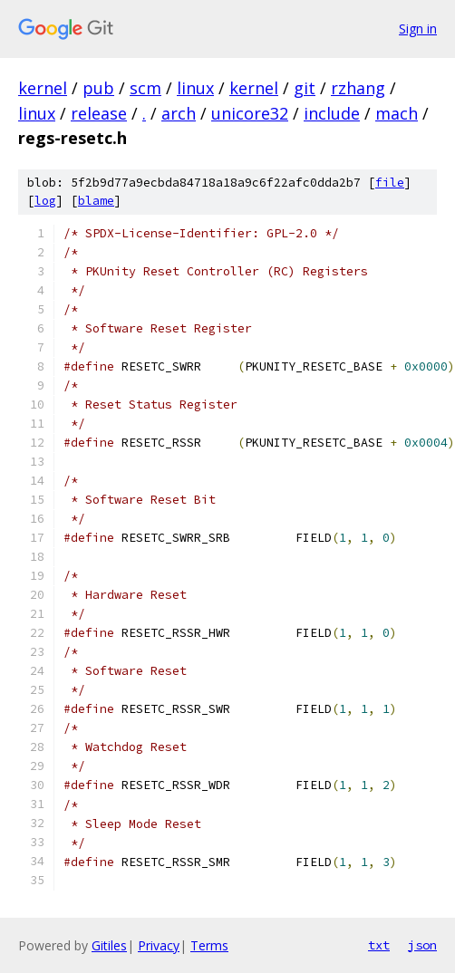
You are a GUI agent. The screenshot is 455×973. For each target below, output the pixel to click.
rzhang (358, 88)
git (304, 88)
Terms (209, 945)
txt (379, 945)
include (332, 113)
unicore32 (249, 113)
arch (178, 113)
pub (98, 88)
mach (396, 113)
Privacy (158, 945)
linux (195, 88)
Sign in (418, 28)
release (99, 113)
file (389, 182)
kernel (42, 88)
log (45, 200)
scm (145, 88)
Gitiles (109, 945)
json (422, 945)
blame (96, 200)
